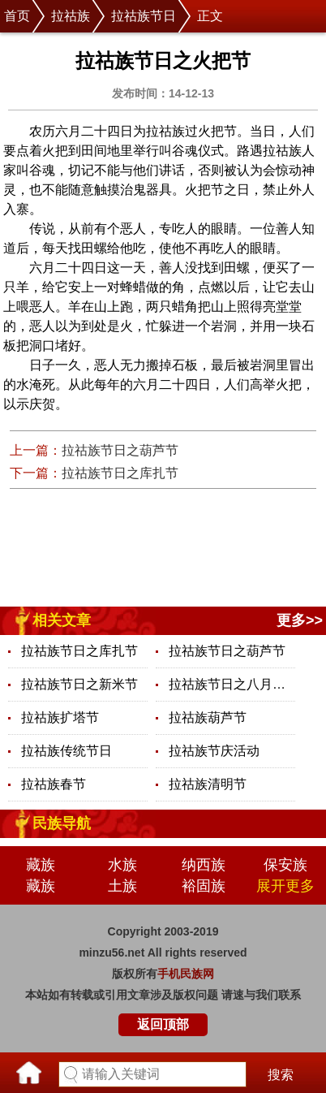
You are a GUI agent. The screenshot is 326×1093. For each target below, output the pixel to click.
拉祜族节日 (143, 16)
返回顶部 (163, 1024)
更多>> (300, 620)
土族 (122, 886)
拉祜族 (70, 16)
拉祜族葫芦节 (208, 717)
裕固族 (203, 886)
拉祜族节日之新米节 (79, 684)
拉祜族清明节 (208, 784)
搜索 (281, 1075)
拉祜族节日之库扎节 (120, 473)
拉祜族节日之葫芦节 (120, 450)
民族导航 (61, 823)
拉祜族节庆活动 (214, 751)
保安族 (285, 865)
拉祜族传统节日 (66, 751)
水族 (122, 865)
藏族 (40, 865)
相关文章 (61, 620)
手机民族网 (185, 973)
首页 (17, 16)
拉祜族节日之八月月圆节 (232, 684)
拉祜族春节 (53, 784)
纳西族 (203, 865)
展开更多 (285, 886)
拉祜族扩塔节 (60, 717)
